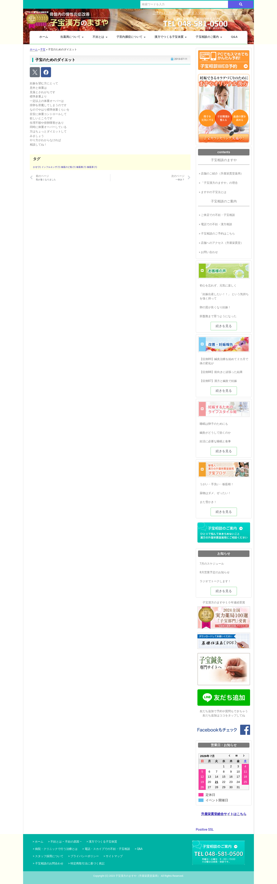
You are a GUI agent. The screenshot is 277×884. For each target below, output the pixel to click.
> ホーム (37, 841)
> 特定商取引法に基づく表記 (86, 863)
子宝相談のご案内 (209, 37)
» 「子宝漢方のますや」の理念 (218, 182)
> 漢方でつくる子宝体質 (101, 841)
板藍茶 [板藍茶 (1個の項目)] (92, 167)
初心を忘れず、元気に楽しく (218, 285)
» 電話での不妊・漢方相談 (215, 224)
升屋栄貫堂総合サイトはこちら (223, 814)
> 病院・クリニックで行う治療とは (55, 848)
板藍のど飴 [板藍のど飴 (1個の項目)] (68, 167)
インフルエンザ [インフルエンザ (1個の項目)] (51, 167)
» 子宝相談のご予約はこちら (217, 233)
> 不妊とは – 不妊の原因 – (65, 841)
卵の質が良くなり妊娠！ (215, 307)
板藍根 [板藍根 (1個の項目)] (81, 167)
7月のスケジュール (212, 563)
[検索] (184, 4)
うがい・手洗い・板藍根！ (217, 484)
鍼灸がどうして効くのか (215, 432)
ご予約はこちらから (167, 13)
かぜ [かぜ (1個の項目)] (37, 167)
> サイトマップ (113, 856)
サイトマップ (198, 13)
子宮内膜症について (131, 37)
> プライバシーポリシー (83, 856)
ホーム (43, 37)
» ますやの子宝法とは (212, 192)
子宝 (42, 49)
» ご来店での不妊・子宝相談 (217, 215)
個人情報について (227, 13)
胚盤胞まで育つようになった (218, 316)
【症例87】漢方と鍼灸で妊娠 (218, 380)
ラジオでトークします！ (215, 581)
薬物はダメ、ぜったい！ (215, 493)
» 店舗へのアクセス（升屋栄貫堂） (221, 242)
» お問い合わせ (208, 252)
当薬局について (72, 37)
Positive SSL (205, 829)
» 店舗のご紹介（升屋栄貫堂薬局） (221, 173)
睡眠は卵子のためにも (214, 423)
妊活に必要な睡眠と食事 (215, 441)
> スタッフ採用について (48, 856)
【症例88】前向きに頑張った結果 (221, 372)
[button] (224, 326)
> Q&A (139, 848)
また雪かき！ (208, 502)
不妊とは (100, 37)
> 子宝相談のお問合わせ (48, 863)
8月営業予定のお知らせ (215, 572)
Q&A (234, 37)
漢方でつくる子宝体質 (170, 37)
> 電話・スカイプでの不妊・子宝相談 (106, 848)
